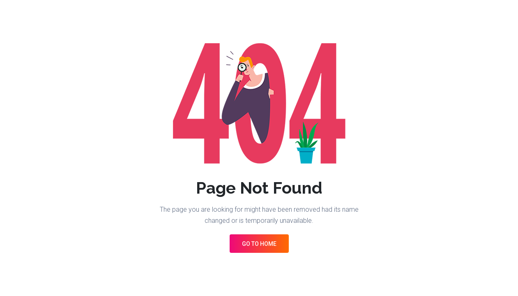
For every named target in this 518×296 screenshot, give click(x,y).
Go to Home (259, 243)
